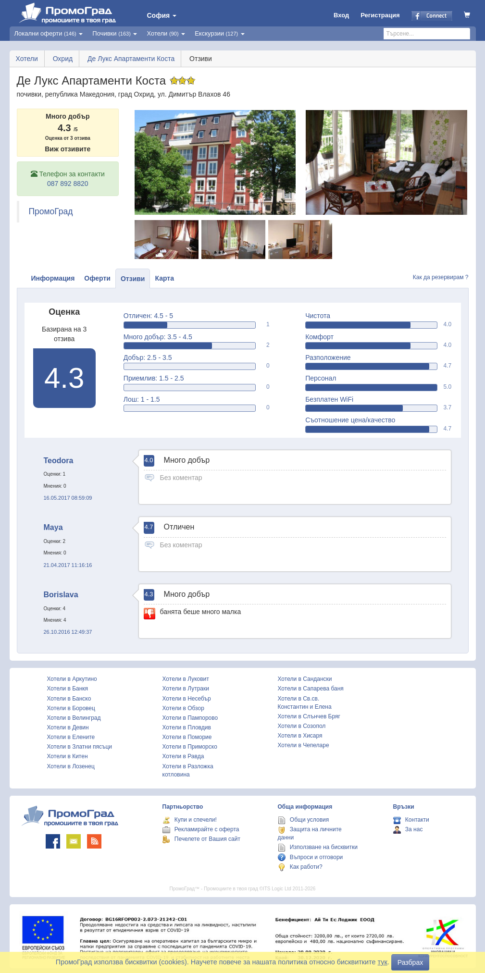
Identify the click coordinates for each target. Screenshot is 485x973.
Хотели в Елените (71, 737)
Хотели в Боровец (71, 708)
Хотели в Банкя (67, 688)
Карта (164, 278)
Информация (53, 278)
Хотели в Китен (67, 756)
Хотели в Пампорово (190, 717)
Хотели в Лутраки (185, 688)
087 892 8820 (67, 183)
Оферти (97, 278)
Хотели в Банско (69, 698)
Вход (341, 15)
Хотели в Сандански (305, 679)
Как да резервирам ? (441, 277)
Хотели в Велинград (74, 717)
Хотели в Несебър (186, 698)
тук (382, 962)
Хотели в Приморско (189, 746)
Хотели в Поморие (187, 737)
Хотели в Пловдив (186, 727)
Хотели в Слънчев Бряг (309, 716)
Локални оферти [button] (48, 33)
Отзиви (133, 279)
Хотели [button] (166, 33)
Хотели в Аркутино (72, 679)
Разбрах (410, 962)
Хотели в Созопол (302, 726)
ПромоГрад (51, 211)
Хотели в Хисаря (300, 735)
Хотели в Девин (68, 727)
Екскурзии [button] (220, 33)
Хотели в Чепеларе (303, 745)
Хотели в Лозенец (71, 766)
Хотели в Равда (183, 756)
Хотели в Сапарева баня (311, 688)
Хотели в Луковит (185, 679)
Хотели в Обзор (183, 708)
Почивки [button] (114, 33)
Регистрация (380, 15)
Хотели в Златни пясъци (79, 746)
